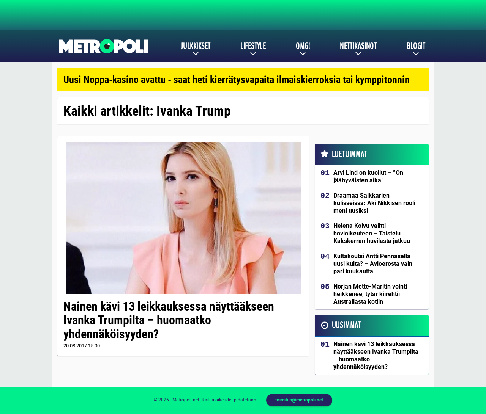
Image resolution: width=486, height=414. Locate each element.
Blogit (416, 46)
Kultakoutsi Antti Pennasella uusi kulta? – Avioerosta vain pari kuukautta (372, 263)
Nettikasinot (358, 46)
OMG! (303, 46)
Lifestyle (253, 46)
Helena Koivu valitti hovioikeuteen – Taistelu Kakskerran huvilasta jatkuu (371, 233)
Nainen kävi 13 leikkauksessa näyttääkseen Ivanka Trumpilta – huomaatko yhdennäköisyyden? (168, 320)
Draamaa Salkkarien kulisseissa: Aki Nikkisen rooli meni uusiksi (374, 203)
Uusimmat (346, 325)
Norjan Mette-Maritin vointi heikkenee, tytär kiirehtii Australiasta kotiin (370, 294)
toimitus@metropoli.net (299, 400)
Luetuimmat (349, 154)
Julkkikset (195, 46)
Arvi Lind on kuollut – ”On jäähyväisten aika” (368, 176)
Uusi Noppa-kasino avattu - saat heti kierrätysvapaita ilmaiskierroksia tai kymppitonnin (236, 79)
